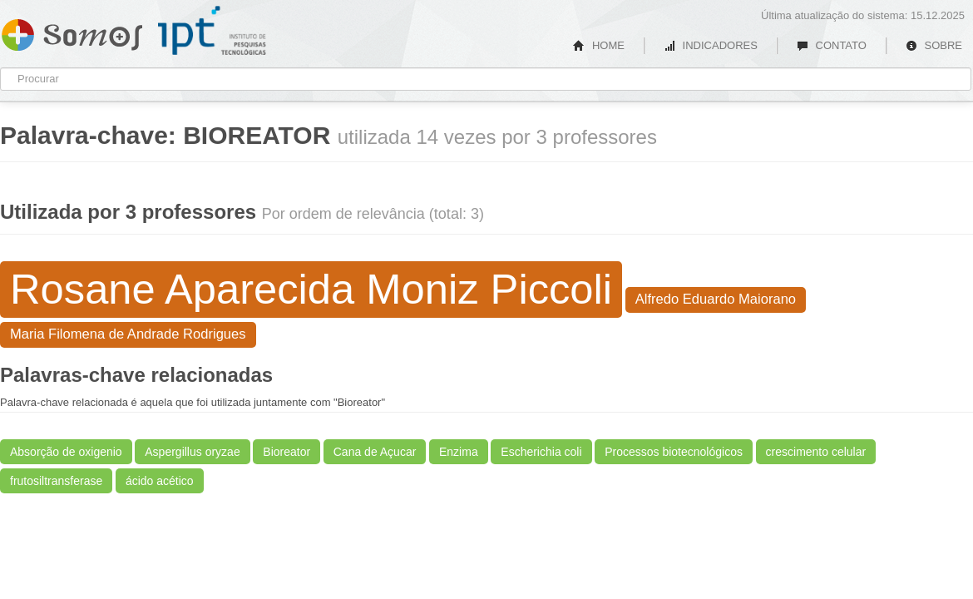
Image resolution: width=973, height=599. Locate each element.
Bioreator (286, 451)
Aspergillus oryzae (192, 451)
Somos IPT (72, 31)
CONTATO (832, 45)
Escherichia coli (541, 451)
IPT (212, 31)
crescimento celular (816, 451)
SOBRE (934, 45)
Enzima (458, 451)
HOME (599, 45)
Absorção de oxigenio (66, 451)
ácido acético (160, 481)
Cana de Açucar (375, 451)
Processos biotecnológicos (674, 451)
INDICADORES (711, 45)
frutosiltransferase (56, 481)
